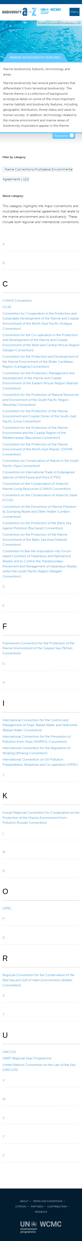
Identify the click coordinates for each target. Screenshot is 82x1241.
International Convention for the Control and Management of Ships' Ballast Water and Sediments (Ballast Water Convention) (39, 725)
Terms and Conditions (47, 1201)
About (24, 1201)
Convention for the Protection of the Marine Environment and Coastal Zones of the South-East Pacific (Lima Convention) (39, 416)
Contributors (57, 1206)
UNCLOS (9, 1052)
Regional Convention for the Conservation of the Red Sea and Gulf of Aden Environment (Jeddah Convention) (38, 980)
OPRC (7, 908)
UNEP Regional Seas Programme (26, 1058)
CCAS (6, 307)
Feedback (41, 1211)
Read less (61, 136)
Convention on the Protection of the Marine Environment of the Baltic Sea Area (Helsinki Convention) (34, 539)
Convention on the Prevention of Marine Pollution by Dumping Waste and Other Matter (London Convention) (39, 512)
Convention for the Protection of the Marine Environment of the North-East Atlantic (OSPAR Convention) (37, 449)
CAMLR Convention (17, 300)
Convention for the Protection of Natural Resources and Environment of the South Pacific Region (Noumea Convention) (40, 400)
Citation (20, 1206)
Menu (74, 12)
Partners (37, 1206)
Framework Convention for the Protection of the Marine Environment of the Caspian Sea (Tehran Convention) (38, 648)
